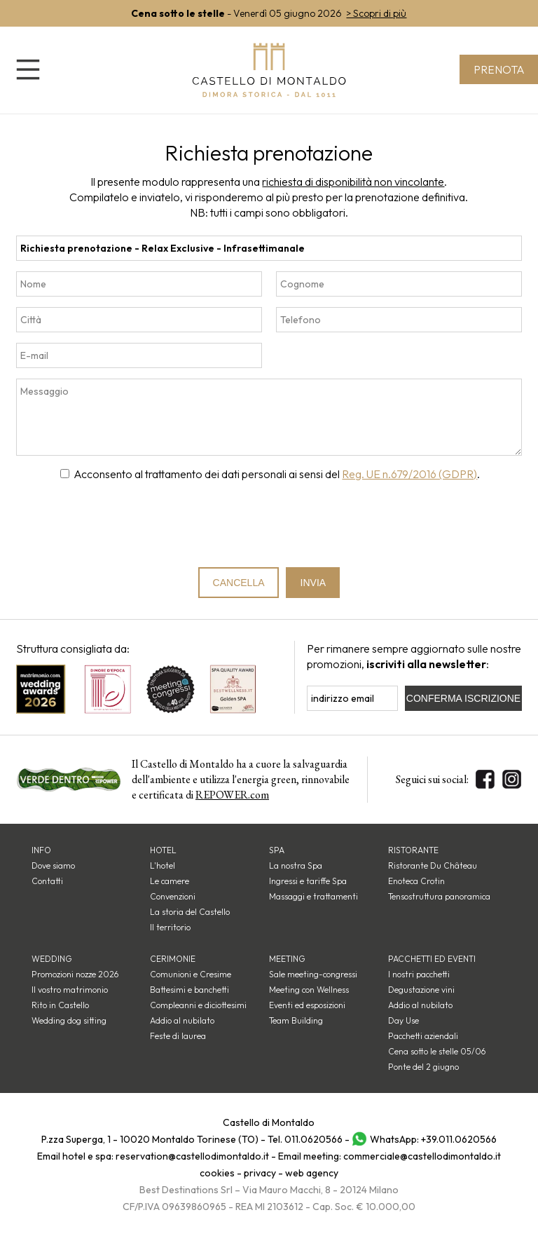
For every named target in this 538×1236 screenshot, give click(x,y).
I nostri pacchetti (419, 974)
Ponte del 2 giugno (423, 1066)
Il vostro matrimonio (70, 989)
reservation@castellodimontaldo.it (192, 1156)
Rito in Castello (60, 1005)
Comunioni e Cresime (190, 974)
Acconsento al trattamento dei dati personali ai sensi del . (277, 474)
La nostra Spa (295, 865)
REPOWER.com (232, 794)
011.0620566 (313, 1139)
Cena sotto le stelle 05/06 (436, 1051)
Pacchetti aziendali (423, 1036)
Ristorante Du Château (432, 865)
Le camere (169, 881)
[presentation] (269, 524)
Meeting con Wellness (309, 989)
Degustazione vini (421, 989)
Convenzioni (172, 896)
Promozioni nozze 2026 (75, 974)
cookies (217, 1173)
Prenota (498, 69)
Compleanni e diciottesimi (198, 1005)
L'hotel (162, 865)
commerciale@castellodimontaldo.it (422, 1156)
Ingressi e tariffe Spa (308, 881)
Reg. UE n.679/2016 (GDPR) (409, 474)
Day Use (403, 1020)
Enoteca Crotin (416, 881)
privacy (260, 1173)
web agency (311, 1173)
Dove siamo (53, 865)
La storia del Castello (190, 911)
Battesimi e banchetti (189, 989)
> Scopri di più (376, 13)
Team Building (296, 1020)
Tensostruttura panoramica (439, 896)
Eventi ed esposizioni (307, 1005)
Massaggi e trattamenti (313, 896)
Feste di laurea (178, 1036)
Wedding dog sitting (69, 1020)
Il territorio (170, 927)
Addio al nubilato (182, 1020)
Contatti (47, 881)
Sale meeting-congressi (313, 974)
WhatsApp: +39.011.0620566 (433, 1139)
